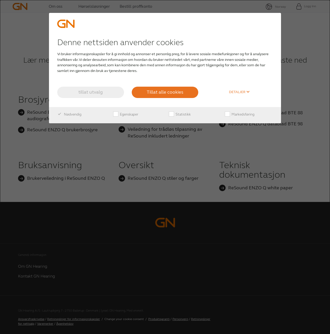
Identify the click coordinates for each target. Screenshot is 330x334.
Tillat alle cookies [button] (165, 92)
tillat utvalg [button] (90, 92)
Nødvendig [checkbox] (69, 114)
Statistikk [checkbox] (180, 114)
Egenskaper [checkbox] (125, 114)
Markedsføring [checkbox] (239, 114)
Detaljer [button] (239, 92)
